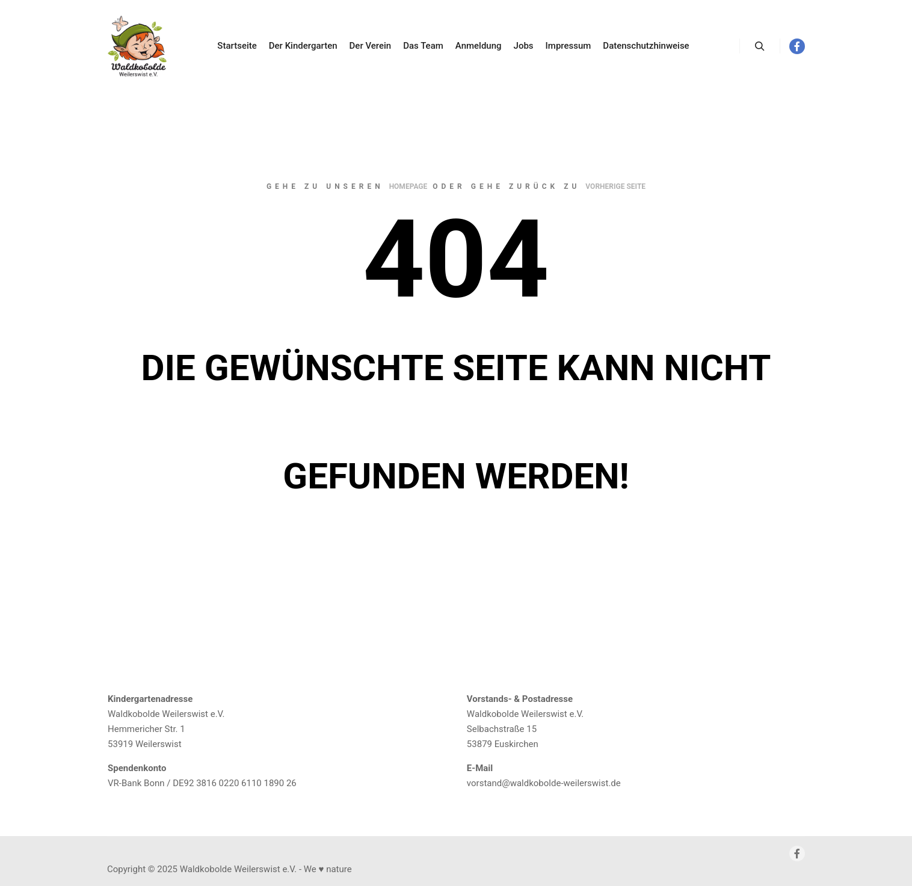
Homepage (408, 186)
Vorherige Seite (615, 186)
